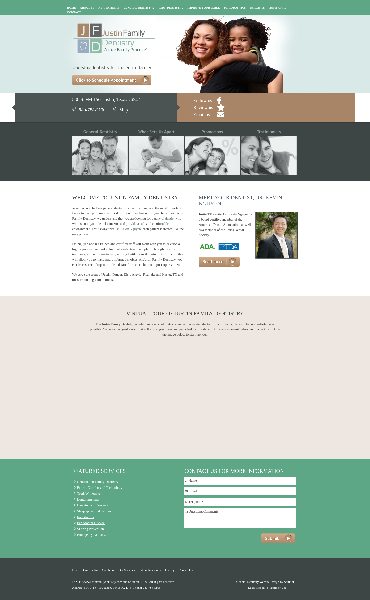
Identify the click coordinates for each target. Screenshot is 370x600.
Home (76, 570)
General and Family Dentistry (97, 482)
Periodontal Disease (91, 523)
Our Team (108, 570)
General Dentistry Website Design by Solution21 (267, 582)
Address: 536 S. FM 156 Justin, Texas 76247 (100, 587)
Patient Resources (150, 570)
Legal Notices (256, 587)
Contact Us (185, 570)
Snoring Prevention (90, 529)
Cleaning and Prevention (94, 505)
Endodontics (85, 517)
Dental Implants (88, 499)
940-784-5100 (88, 109)
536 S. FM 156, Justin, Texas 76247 (106, 99)
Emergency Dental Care (93, 535)
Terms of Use (277, 587)
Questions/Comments (240, 518)
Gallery (170, 570)
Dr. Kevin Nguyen (128, 229)
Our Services (126, 570)
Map (120, 109)
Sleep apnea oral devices (94, 511)
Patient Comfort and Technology (99, 487)
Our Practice (91, 570)
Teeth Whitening (88, 493)
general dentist (164, 218)
